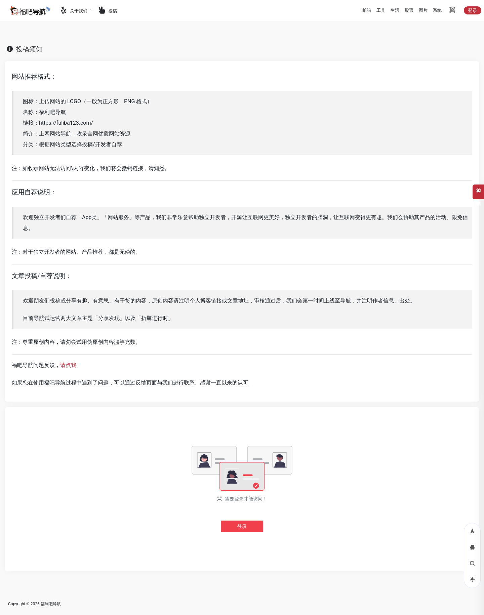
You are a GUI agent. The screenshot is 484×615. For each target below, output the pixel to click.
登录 (472, 10)
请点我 (68, 365)
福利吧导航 (51, 604)
